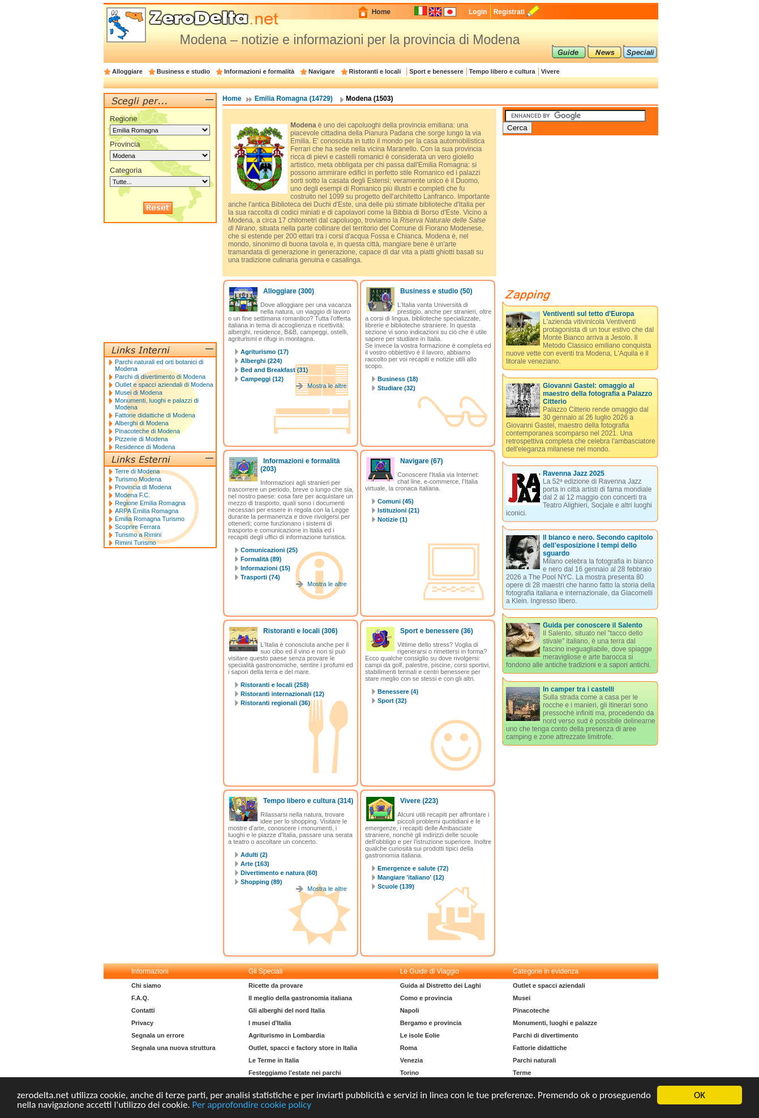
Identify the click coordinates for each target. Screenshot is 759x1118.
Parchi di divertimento (545, 1035)
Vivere (550, 71)
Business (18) (398, 378)
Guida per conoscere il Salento (592, 625)
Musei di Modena (138, 392)
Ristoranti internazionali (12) (282, 693)
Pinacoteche (531, 1010)
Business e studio (183, 71)
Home (381, 12)
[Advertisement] (587, 216)
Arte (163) (255, 863)
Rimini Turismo (135, 542)
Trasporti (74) (260, 577)
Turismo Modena (138, 479)
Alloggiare (127, 71)
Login (478, 12)
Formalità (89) (261, 559)
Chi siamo (146, 985)
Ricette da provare (275, 985)
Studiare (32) (396, 388)
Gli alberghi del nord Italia (286, 1010)
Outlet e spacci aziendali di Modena (164, 384)
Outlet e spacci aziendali (549, 985)
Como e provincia (426, 998)
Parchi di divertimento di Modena (160, 376)
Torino (409, 1072)
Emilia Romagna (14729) (294, 99)
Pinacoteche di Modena (147, 431)
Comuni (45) (396, 501)
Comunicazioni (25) (269, 550)
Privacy (142, 1022)
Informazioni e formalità (259, 71)
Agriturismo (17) (265, 351)
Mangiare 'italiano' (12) (411, 877)
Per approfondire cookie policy (251, 1105)
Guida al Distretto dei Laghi (440, 985)
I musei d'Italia (269, 1022)
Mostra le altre (327, 385)
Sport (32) (392, 700)
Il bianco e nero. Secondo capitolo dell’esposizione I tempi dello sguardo (598, 545)
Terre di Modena (137, 471)
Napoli (409, 1010)
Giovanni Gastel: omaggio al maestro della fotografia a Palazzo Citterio (597, 394)
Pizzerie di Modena (141, 439)
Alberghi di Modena (142, 423)
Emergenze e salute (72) (413, 868)
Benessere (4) (398, 691)
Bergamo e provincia (431, 1022)
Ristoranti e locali (375, 71)
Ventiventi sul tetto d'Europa (588, 314)
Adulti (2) (254, 854)
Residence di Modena (145, 446)
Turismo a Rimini (138, 534)
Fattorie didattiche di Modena (155, 415)
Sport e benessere (436, 71)
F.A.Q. (140, 998)
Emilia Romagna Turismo (150, 518)
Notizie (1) (393, 519)
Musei (521, 998)
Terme (522, 1072)
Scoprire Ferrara (137, 526)
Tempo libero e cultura (502, 71)
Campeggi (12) (262, 378)
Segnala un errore (158, 1035)
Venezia (411, 1060)
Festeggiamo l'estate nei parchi (294, 1072)
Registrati (509, 12)
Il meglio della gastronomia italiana (300, 998)
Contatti (143, 1010)
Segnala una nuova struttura (173, 1047)
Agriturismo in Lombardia (286, 1035)
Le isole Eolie (420, 1035)
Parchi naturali (534, 1060)
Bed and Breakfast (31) (274, 369)
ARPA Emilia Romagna (146, 510)
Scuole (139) (396, 886)
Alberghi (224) (261, 360)
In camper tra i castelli (578, 689)
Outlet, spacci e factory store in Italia (302, 1047)
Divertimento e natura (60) (279, 872)
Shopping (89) (261, 881)
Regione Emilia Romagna (150, 503)
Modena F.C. (132, 495)
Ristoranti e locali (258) (274, 684)
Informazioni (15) (265, 568)
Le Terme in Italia (273, 1060)
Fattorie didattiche (540, 1047)
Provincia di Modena (143, 487)
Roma (409, 1047)
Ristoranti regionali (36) (275, 702)
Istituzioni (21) (398, 510)
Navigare (321, 71)
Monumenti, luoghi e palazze (555, 1022)
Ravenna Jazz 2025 (573, 473)
